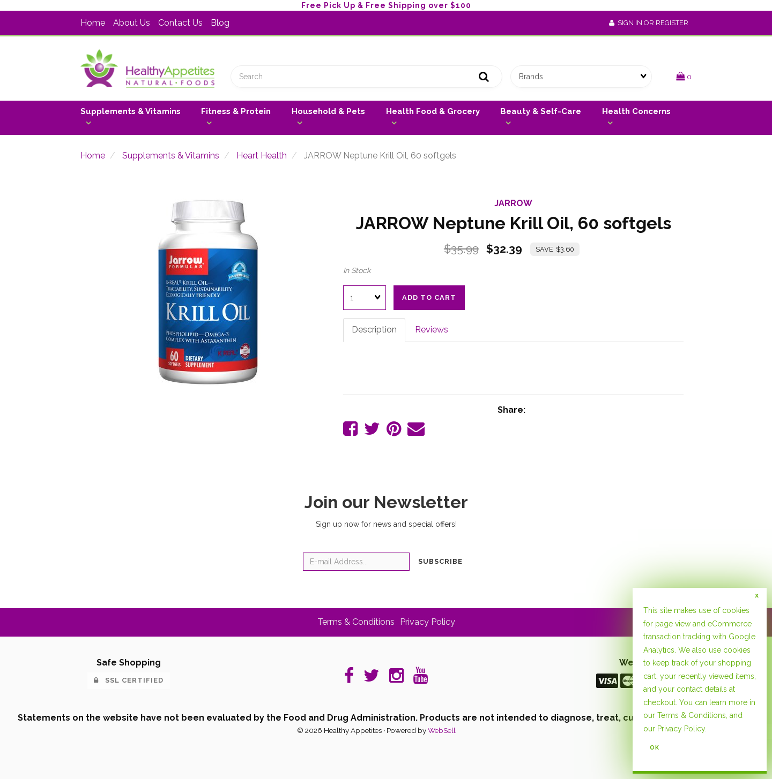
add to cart (429, 297)
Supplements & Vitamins (130, 111)
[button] (684, 76)
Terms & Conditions (356, 622)
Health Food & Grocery (433, 111)
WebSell (442, 730)
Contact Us (180, 23)
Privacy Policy (427, 622)
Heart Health (261, 155)
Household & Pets (328, 111)
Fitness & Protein (236, 111)
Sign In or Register (648, 23)
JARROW (513, 203)
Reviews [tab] (431, 329)
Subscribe (440, 561)
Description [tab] (374, 329)
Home (92, 23)
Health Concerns (636, 111)
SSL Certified (129, 680)
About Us (131, 23)
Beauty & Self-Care (540, 111)
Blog (220, 23)
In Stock (356, 270)
